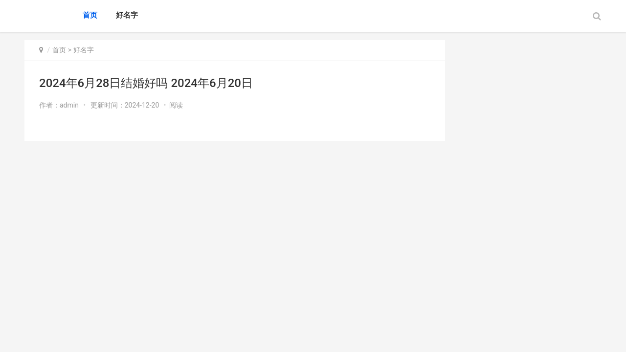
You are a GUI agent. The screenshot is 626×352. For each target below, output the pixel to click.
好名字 (127, 15)
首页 (90, 15)
